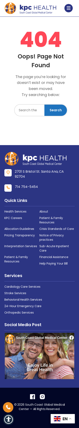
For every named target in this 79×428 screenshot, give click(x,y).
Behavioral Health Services (23, 300)
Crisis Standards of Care (56, 229)
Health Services (15, 211)
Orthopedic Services (19, 312)
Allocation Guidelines (19, 229)
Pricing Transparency (19, 235)
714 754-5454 (26, 186)
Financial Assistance (53, 257)
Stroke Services (15, 293)
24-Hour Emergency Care (22, 306)
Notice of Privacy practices (51, 237)
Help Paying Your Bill (53, 263)
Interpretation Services (20, 246)
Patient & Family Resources (51, 220)
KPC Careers (13, 218)
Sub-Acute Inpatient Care (54, 248)
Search (56, 110)
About (43, 211)
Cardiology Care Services (22, 287)
